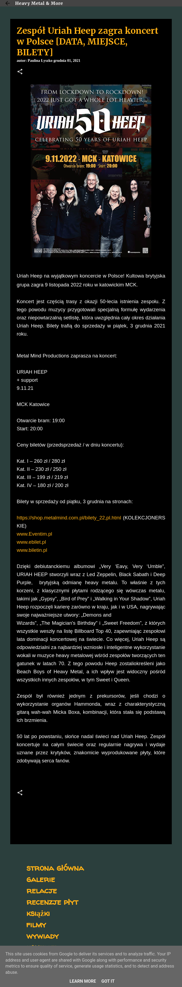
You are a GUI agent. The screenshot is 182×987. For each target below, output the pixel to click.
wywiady (42, 935)
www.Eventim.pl (34, 534)
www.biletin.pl (32, 550)
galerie (40, 878)
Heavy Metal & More (39, 3)
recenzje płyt (52, 901)
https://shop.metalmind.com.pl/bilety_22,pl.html (69, 517)
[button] (20, 72)
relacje (41, 890)
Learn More (82, 981)
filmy (36, 924)
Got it (107, 981)
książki (38, 912)
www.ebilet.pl (31, 542)
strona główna (55, 867)
